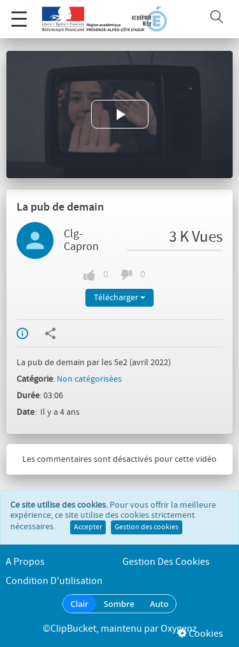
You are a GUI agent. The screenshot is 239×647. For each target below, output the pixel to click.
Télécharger (119, 297)
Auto (159, 603)
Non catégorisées (89, 379)
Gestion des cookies (146, 527)
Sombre (119, 603)
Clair (80, 603)
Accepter (88, 527)
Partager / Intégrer (50, 333)
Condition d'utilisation (54, 581)
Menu (19, 12)
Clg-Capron (81, 240)
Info (22, 333)
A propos (25, 562)
